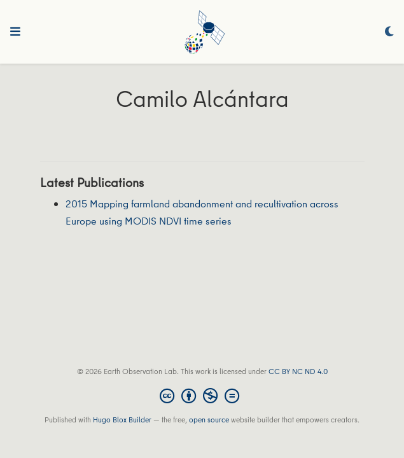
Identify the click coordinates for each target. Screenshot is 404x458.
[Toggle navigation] (15, 32)
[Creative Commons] (202, 395)
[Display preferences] (389, 32)
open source (209, 419)
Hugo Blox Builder (122, 419)
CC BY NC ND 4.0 (298, 371)
